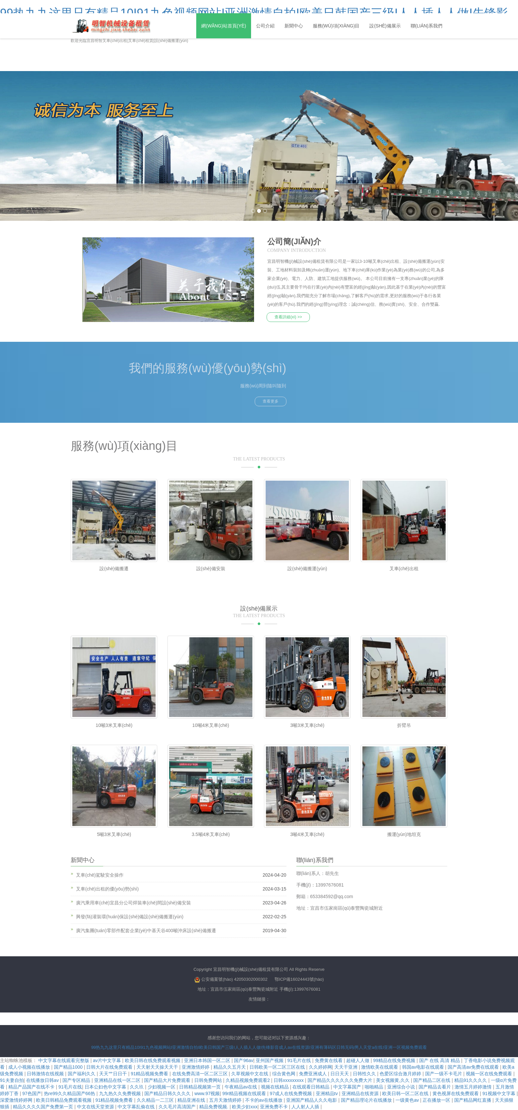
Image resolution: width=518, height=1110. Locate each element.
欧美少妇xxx (244, 1106)
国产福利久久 (82, 1073)
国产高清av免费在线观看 (474, 1067)
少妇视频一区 (162, 1087)
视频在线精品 (275, 1087)
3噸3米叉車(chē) (307, 725)
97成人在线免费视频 (291, 1093)
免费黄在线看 (329, 1060)
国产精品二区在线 (432, 1080)
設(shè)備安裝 (210, 568)
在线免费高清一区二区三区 (200, 1073)
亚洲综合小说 (401, 1087)
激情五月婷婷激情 (474, 1087)
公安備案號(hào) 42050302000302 (234, 979)
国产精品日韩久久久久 (168, 1093)
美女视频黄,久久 (393, 1080)
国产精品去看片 (435, 1087)
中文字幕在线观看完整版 (64, 1060)
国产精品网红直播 (473, 1100)
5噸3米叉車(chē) (114, 834)
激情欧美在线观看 (380, 1067)
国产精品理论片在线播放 (367, 1100)
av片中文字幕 (107, 1060)
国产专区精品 (77, 1080)
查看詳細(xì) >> (289, 316)
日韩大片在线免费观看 (110, 1067)
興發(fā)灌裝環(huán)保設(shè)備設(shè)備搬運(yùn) (129, 916)
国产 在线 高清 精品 (440, 1060)
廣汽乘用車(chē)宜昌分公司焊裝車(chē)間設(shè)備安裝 (133, 902)
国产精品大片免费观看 (168, 1080)
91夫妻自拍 (12, 1080)
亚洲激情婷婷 (196, 1067)
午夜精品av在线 (242, 1087)
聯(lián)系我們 (426, 25)
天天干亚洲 (346, 1067)
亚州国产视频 (270, 1060)
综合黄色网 (284, 1073)
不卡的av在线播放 (264, 1100)
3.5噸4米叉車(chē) (211, 834)
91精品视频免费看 (150, 1073)
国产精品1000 (69, 1067)
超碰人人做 (358, 1060)
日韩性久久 (365, 1073)
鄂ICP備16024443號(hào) (299, 979)
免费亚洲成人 (313, 1073)
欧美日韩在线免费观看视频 (153, 1060)
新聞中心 (293, 25)
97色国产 (31, 1093)
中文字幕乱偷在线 (137, 1106)
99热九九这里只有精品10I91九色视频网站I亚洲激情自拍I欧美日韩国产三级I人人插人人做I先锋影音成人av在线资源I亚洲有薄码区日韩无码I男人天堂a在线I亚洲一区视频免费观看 (259, 1047)
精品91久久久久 (471, 1080)
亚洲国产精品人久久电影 (312, 1100)
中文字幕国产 (347, 1087)
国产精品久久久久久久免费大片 (341, 1080)
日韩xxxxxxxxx (289, 1080)
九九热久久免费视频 (120, 1093)
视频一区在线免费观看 (489, 1073)
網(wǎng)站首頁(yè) (223, 25)
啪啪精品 (375, 1087)
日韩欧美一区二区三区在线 (277, 1067)
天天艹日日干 (113, 1073)
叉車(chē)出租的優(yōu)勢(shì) (107, 889)
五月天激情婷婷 (226, 1100)
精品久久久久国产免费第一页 (43, 1106)
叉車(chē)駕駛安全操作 (100, 875)
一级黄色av (407, 1100)
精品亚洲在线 (191, 1100)
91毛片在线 (299, 1060)
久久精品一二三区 (156, 1100)
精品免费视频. (214, 1106)
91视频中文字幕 (499, 1093)
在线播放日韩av (43, 1080)
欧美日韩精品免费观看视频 (64, 1100)
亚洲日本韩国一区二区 (208, 1060)
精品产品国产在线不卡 (32, 1087)
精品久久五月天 (230, 1067)
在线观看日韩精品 (311, 1087)
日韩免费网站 (208, 1080)
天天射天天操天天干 (157, 1067)
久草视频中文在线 (250, 1073)
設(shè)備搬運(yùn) (307, 568)
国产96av (243, 1060)
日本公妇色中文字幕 (106, 1087)
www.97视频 (207, 1093)
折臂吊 (404, 725)
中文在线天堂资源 (96, 1106)
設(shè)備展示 (384, 25)
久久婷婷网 (320, 1067)
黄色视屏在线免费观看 (456, 1093)
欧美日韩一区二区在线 (406, 1093)
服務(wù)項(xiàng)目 (336, 25)
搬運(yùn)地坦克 (404, 834)
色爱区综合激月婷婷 (401, 1073)
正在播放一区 (437, 1100)
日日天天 (340, 1073)
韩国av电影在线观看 (423, 1067)
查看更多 (270, 401)
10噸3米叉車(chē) (114, 725)
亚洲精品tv (327, 1093)
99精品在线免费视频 (395, 1060)
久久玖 (137, 1087)
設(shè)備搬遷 (114, 568)
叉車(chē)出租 (404, 568)
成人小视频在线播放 (29, 1067)
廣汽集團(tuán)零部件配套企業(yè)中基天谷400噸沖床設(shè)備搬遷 (146, 930)
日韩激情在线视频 (46, 1073)
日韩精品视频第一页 (200, 1087)
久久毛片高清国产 (178, 1106)
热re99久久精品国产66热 (70, 1093)
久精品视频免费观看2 (248, 1080)
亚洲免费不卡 (274, 1106)
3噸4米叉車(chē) (307, 834)
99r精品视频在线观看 (244, 1093)
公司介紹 (265, 25)
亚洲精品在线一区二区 (118, 1080)
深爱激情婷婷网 (17, 1100)
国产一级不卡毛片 (444, 1073)
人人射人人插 (305, 1106)
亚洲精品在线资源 (361, 1093)
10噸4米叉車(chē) (210, 725)
